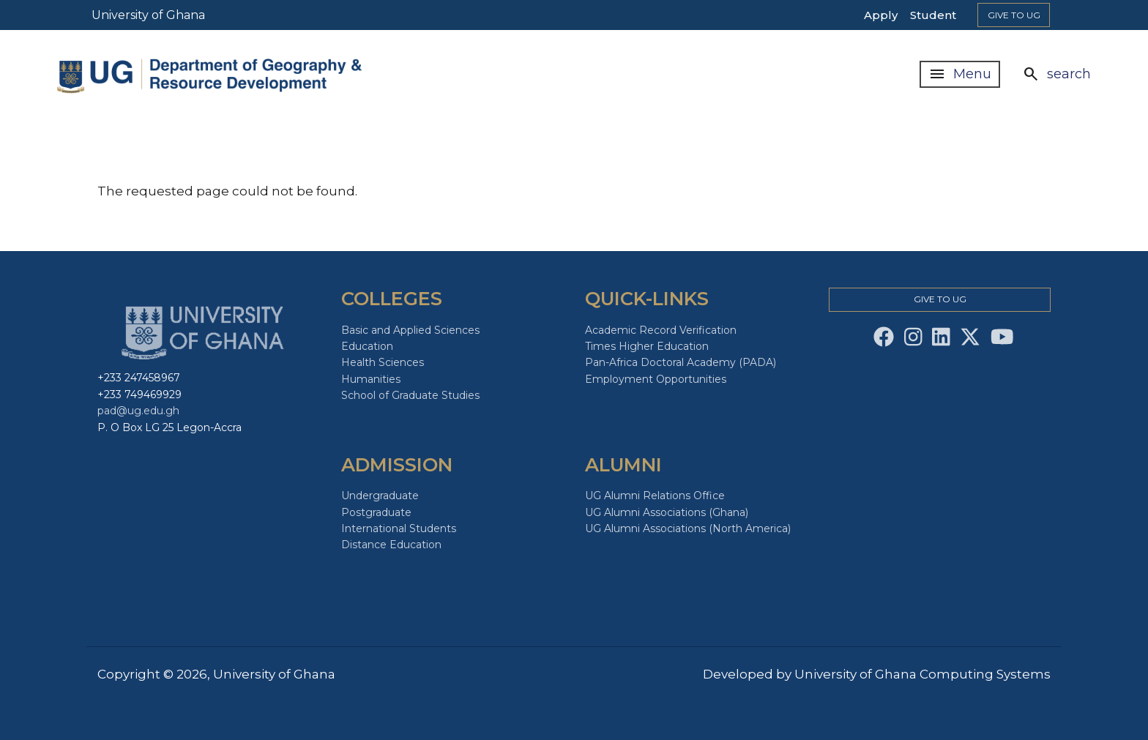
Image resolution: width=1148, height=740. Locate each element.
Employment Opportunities (655, 379)
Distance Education (391, 544)
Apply (881, 15)
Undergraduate (380, 495)
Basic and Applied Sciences (410, 330)
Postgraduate (376, 512)
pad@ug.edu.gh (138, 410)
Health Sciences (382, 362)
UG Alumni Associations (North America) (688, 528)
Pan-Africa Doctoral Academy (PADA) (680, 362)
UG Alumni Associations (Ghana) (666, 512)
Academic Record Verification (661, 330)
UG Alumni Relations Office (655, 495)
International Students (398, 528)
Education (367, 346)
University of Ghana (148, 15)
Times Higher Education (647, 346)
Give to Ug (1014, 15)
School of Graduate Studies (410, 395)
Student (933, 15)
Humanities (370, 379)
